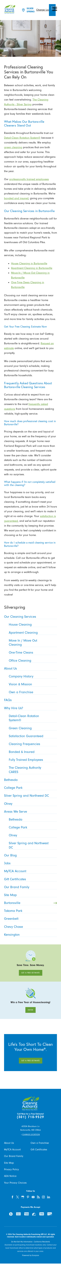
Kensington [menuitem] (29, 935)
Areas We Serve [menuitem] (29, 811)
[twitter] (18, 1197)
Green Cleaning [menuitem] (32, 728)
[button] (54, 9)
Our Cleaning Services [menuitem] (29, 617)
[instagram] (43, 1197)
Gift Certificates (39, 1149)
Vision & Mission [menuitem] (32, 684)
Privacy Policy (11, 1169)
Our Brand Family (13, 1156)
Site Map (9, 1162)
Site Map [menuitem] (29, 895)
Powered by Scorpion (30, 1255)
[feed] (38, 1197)
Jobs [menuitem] (29, 863)
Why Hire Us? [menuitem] (29, 708)
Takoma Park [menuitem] (29, 911)
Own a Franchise (40, 1142)
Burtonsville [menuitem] (30, 903)
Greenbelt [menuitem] (29, 919)
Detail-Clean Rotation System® (22, 137)
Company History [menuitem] (32, 676)
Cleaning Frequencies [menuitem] (32, 744)
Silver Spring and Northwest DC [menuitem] (29, 796)
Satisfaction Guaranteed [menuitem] (32, 736)
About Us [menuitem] (29, 668)
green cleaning (13, 147)
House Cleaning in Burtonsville (29, 263)
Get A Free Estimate (30, 973)
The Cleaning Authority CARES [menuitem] (32, 770)
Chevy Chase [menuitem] (29, 927)
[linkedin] (49, 1197)
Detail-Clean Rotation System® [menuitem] (32, 718)
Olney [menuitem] (29, 804)
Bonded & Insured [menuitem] (32, 752)
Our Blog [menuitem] (29, 855)
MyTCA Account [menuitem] (29, 871)
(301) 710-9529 (30, 1117)
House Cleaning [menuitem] (32, 624)
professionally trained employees (29, 179)
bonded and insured (16, 198)
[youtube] (33, 1197)
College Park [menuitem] (29, 788)
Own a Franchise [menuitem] (32, 692)
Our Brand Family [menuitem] (29, 887)
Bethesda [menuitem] (29, 780)
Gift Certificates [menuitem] (29, 879)
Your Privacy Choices (15, 1182)
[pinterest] (28, 1197)
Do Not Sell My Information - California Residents (30, 1242)
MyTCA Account (12, 1149)
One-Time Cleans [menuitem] (32, 652)
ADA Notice (10, 1176)
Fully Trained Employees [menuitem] (32, 760)
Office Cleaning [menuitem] (32, 660)
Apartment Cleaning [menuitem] (32, 632)
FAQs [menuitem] (29, 700)
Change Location (45, 10)
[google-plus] (23, 1197)
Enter (30, 1010)
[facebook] (12, 1197)
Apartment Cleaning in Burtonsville (31, 268)
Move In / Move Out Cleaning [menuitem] (32, 642)
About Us (9, 1142)
